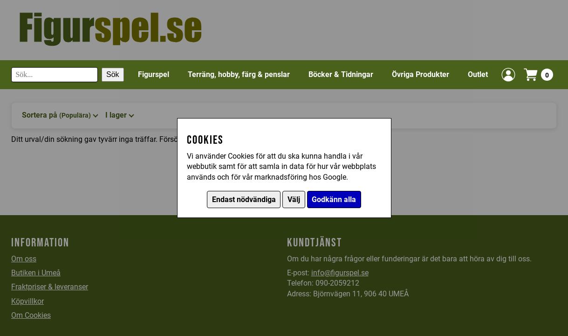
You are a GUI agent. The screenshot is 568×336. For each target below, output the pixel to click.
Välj (293, 199)
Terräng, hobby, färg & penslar (239, 74)
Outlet (478, 74)
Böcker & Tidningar (340, 74)
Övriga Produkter (420, 74)
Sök (112, 74)
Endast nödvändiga (244, 199)
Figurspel (153, 74)
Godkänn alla (334, 199)
